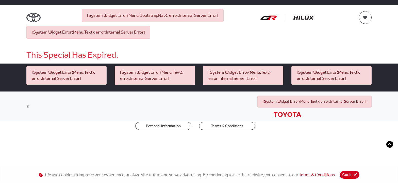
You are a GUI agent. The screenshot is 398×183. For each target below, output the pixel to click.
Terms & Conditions (227, 126)
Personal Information (163, 126)
